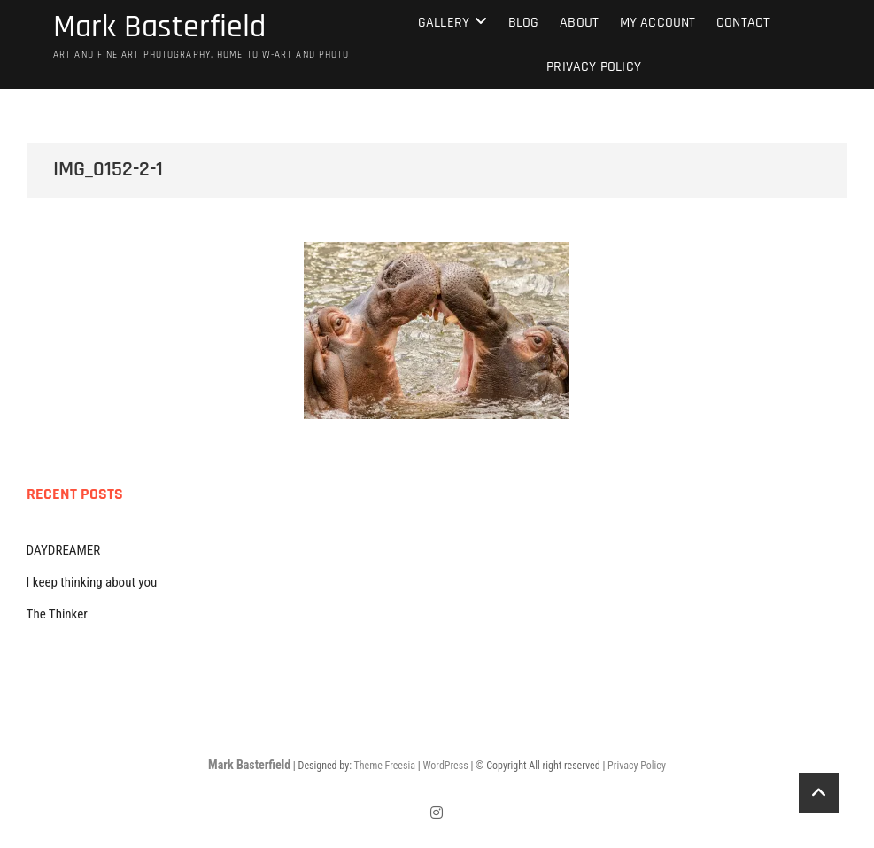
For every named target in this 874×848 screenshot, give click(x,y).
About (579, 22)
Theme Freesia (383, 765)
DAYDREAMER (64, 550)
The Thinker (57, 614)
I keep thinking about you (92, 582)
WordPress (445, 765)
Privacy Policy (593, 67)
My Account (658, 22)
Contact (743, 22)
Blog (523, 22)
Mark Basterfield (159, 27)
